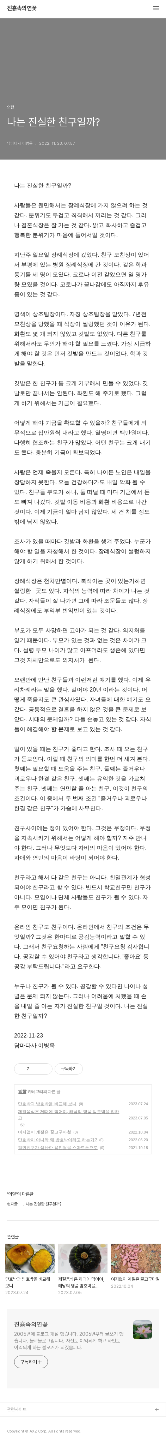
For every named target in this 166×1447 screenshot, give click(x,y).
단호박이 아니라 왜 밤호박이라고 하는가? (57, 1139)
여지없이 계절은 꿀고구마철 (44, 1132)
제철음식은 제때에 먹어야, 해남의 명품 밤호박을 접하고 (68, 1114)
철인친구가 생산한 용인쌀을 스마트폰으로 (58, 1147)
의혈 (22, 1091)
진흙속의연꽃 (22, 8)
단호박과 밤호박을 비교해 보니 (47, 1103)
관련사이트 (16, 1409)
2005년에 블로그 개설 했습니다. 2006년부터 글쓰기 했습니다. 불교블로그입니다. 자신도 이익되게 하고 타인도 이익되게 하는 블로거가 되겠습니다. (68, 1340)
